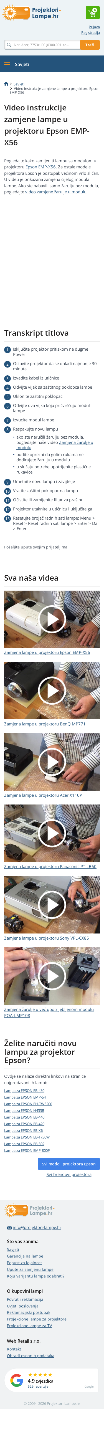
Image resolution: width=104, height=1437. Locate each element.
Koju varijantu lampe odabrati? (35, 1276)
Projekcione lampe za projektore (37, 1319)
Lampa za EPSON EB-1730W (27, 1137)
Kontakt (14, 1349)
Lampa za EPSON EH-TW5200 (28, 1103)
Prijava (94, 26)
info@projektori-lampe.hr (37, 1227)
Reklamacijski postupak (28, 1312)
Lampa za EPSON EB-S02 (24, 1143)
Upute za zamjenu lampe (30, 1269)
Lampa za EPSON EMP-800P (27, 1150)
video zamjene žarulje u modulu (56, 191)
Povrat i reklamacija (25, 1299)
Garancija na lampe (25, 1256)
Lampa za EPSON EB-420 (24, 1123)
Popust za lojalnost (24, 1262)
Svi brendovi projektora (69, 1174)
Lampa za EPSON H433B (24, 1110)
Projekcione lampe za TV (29, 1325)
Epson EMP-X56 (41, 166)
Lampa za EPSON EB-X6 (23, 1130)
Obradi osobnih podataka (30, 1355)
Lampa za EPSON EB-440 (24, 1117)
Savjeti (13, 1249)
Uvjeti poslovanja (23, 1306)
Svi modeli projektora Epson (69, 1164)
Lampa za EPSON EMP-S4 (25, 1097)
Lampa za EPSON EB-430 (24, 1090)
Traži (89, 44)
